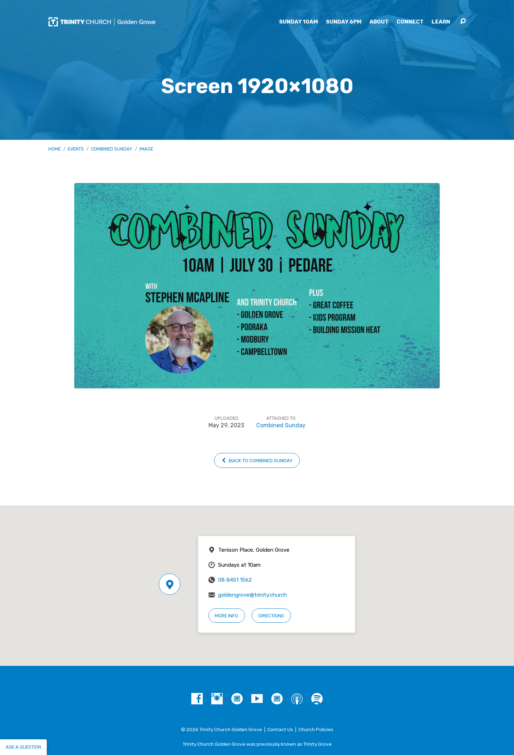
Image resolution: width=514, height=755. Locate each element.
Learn (441, 22)
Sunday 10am (298, 22)
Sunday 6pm (344, 22)
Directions (271, 615)
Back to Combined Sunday (257, 460)
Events (76, 149)
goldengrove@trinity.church (252, 595)
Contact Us (280, 729)
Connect (410, 22)
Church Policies (315, 729)
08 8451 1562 (235, 580)
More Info (226, 615)
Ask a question (23, 747)
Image (146, 149)
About (379, 22)
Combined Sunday (111, 149)
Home (54, 149)
